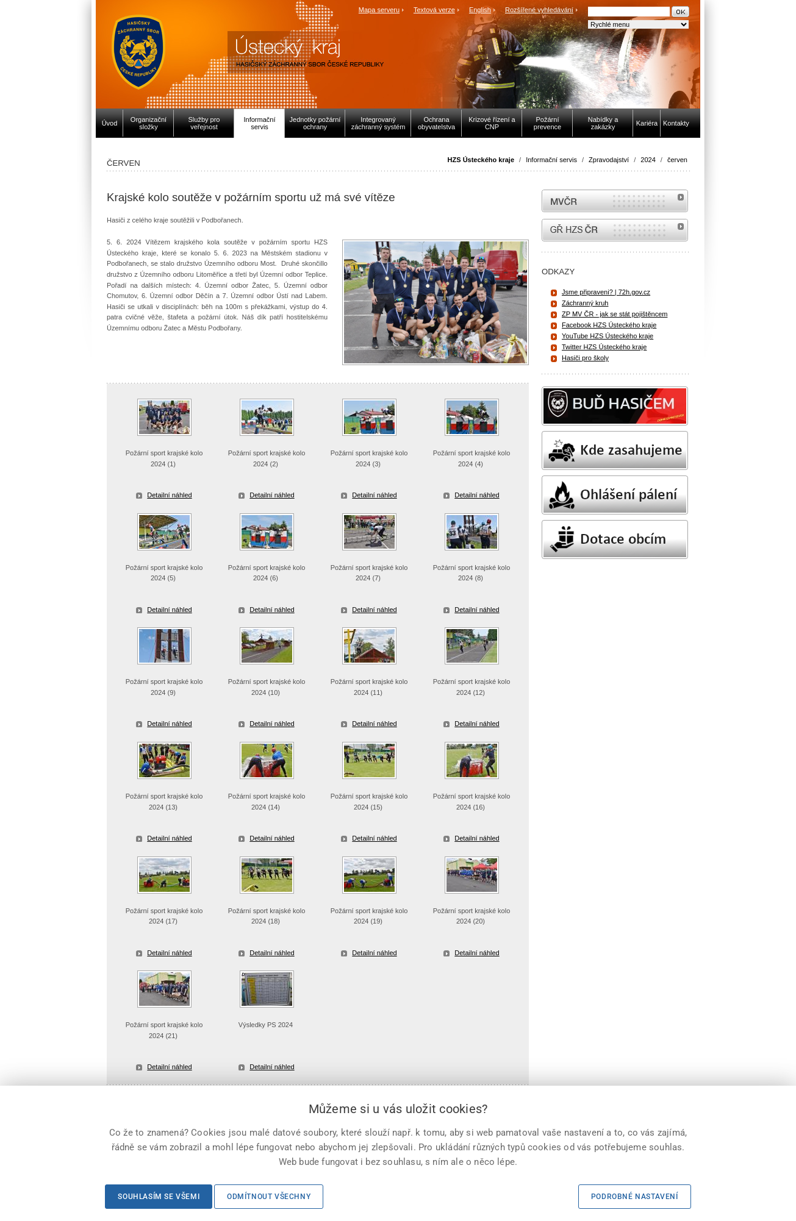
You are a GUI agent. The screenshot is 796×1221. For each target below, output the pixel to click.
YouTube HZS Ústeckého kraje (607, 336)
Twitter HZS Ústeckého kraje (604, 347)
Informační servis (551, 159)
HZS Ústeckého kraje (481, 159)
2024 (647, 159)
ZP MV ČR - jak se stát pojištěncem (614, 314)
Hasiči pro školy (585, 357)
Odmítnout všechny (268, 1196)
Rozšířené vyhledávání (539, 9)
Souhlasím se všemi (158, 1196)
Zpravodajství (609, 159)
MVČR (615, 201)
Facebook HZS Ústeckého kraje (609, 325)
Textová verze (434, 9)
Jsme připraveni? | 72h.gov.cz (606, 292)
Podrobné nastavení (634, 1196)
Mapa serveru (379, 9)
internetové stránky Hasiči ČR (615, 230)
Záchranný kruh (585, 303)
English (480, 9)
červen (677, 159)
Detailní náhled (169, 495)
